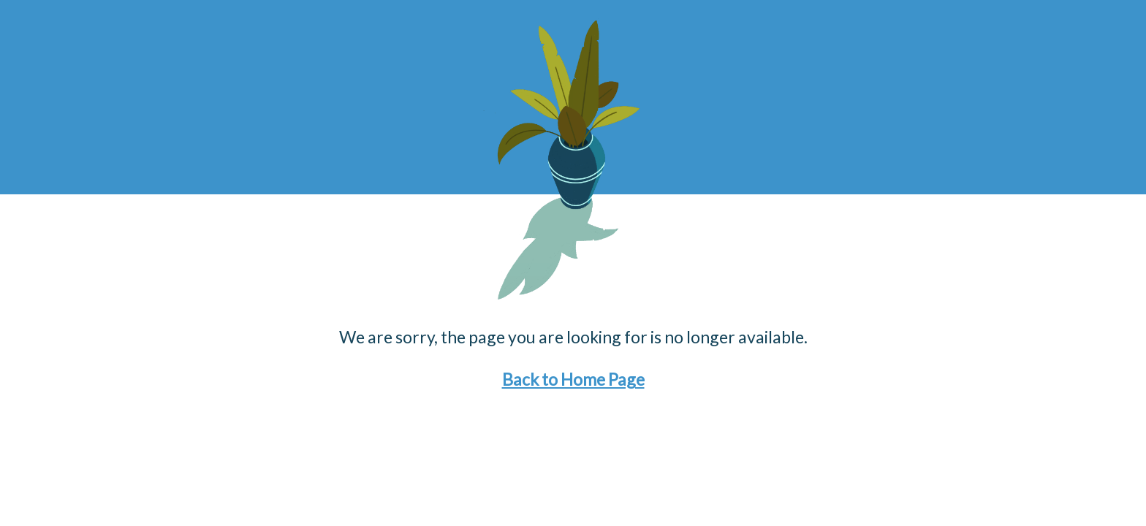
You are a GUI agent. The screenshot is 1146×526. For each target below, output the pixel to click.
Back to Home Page (573, 379)
